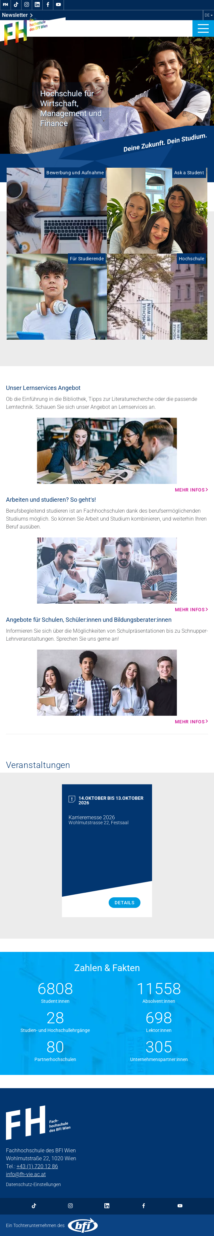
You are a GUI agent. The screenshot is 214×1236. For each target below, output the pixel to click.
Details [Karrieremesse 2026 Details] (124, 902)
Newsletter (17, 15)
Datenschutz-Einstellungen (33, 1184)
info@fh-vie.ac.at (26, 1174)
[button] (203, 28)
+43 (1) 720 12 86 (37, 1166)
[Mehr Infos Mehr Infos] (107, 455)
